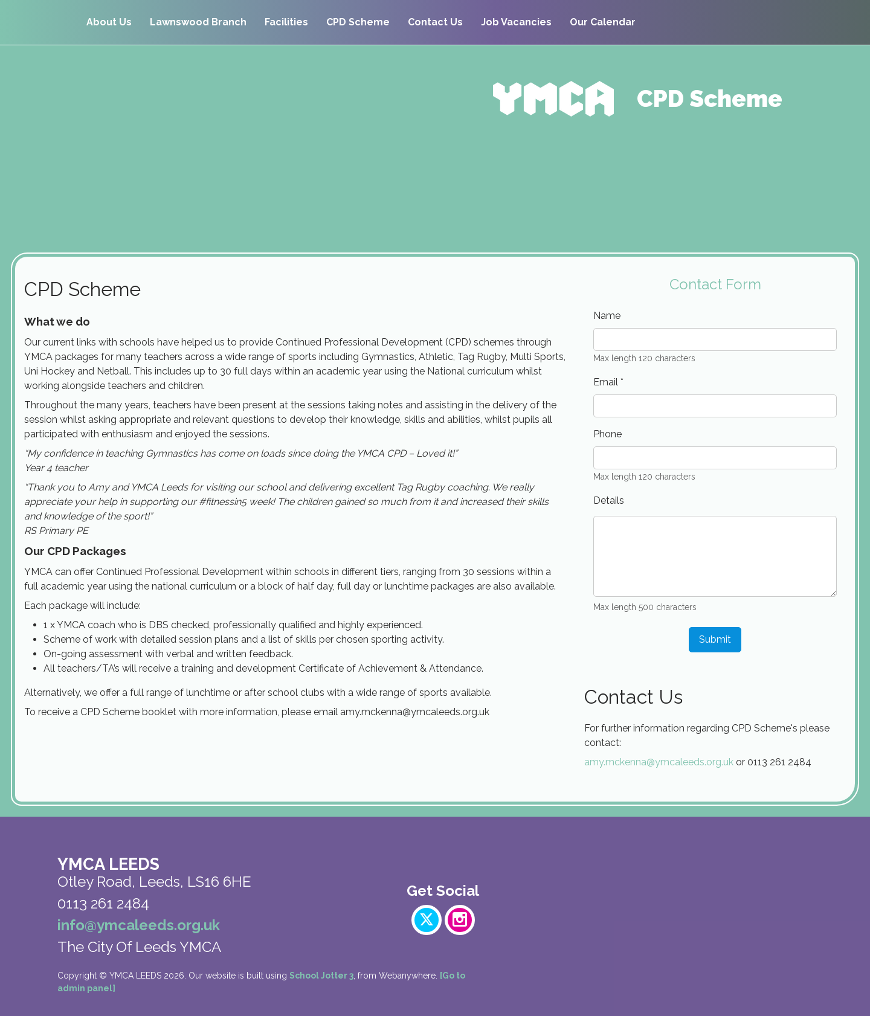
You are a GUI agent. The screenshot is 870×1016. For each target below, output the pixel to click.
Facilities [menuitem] (286, 22)
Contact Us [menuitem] (435, 22)
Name (606, 315)
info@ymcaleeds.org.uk (138, 925)
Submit (715, 639)
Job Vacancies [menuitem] (516, 22)
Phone (607, 434)
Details (608, 500)
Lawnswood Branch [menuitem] (198, 22)
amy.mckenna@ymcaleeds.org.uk (658, 762)
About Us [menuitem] (109, 22)
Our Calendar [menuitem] (603, 22)
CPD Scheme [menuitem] (358, 22)
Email (608, 382)
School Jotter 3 (321, 975)
